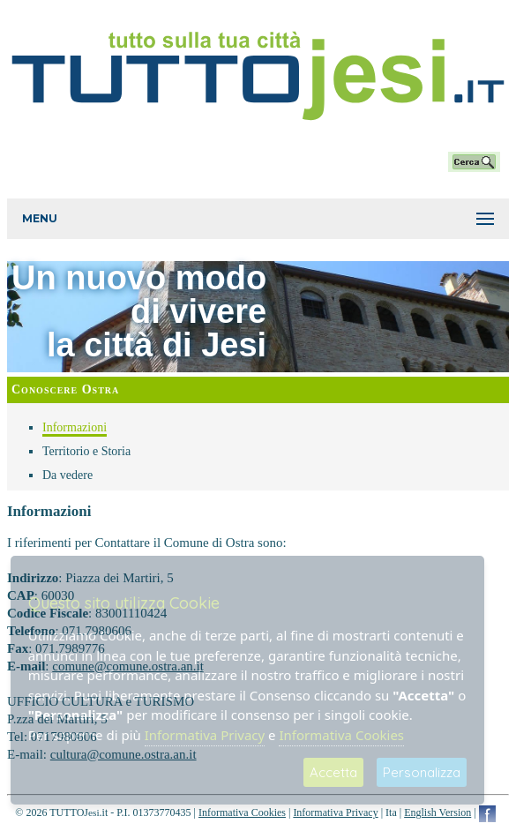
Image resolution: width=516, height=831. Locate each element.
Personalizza (421, 772)
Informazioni (74, 427)
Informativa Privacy (335, 812)
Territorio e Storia (86, 451)
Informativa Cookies (242, 812)
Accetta (333, 772)
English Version (437, 812)
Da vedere (67, 475)
